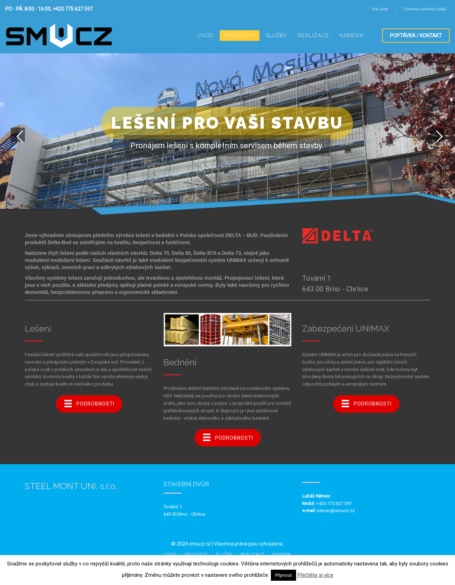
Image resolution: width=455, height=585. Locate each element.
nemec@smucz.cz (336, 510)
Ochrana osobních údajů (424, 9)
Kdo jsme (380, 9)
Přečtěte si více (315, 575)
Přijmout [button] (283, 575)
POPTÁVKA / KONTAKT (416, 35)
